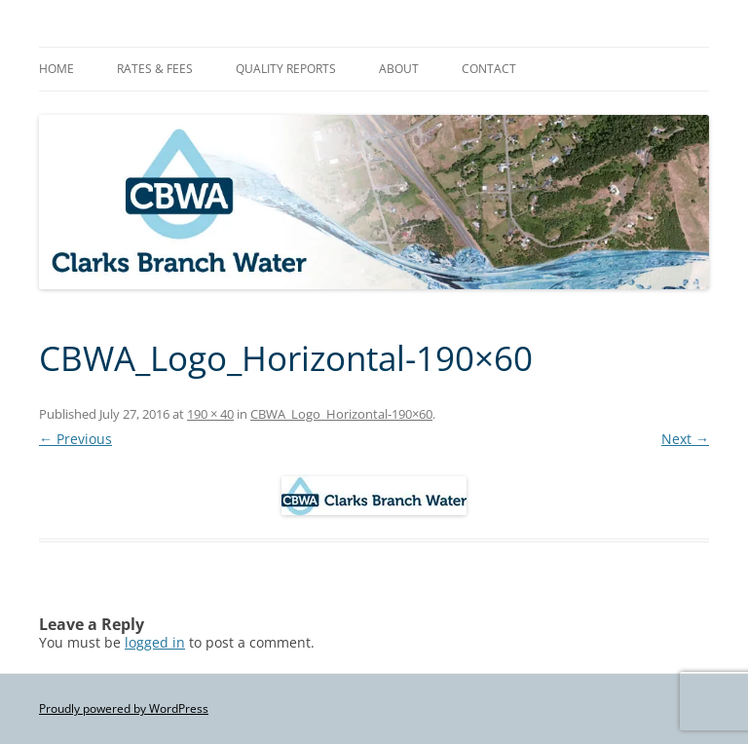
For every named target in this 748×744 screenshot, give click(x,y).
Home (56, 68)
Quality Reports (286, 68)
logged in (155, 642)
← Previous (75, 438)
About (399, 68)
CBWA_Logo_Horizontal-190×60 (341, 414)
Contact (489, 68)
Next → (685, 438)
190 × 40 (210, 414)
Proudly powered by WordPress (123, 708)
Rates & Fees (155, 68)
